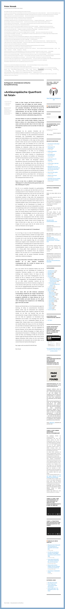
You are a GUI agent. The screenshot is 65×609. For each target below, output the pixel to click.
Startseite (5, 69)
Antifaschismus (52, 293)
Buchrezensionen (53, 278)
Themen (27, 69)
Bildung (50, 296)
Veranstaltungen (40, 69)
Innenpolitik (51, 300)
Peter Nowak (10, 6)
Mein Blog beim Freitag (52, 582)
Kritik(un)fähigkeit (50, 51)
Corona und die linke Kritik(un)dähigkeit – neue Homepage (12, 33)
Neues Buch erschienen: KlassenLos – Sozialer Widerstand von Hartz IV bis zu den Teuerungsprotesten (18, 27)
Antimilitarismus (51, 270)
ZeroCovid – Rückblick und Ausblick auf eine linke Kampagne (45, 48)
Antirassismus (51, 272)
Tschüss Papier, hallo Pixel (53, 163)
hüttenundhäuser (52, 299)
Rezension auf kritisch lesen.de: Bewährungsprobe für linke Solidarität (13, 55)
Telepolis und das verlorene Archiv (9, 14)
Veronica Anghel (51, 309)
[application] (54, 511)
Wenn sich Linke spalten (53, 172)
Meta (13, 70)
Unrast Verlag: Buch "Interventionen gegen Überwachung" (52, 585)
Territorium (6, 113)
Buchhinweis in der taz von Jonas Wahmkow (54, 54)
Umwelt (50, 308)
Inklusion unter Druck (52, 175)
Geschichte (50, 288)
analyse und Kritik (8, 107)
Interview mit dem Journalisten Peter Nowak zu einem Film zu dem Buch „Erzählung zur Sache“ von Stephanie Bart (36, 23)
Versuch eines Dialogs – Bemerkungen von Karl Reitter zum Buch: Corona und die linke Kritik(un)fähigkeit (39, 55)
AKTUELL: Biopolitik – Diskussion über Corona (17, 69)
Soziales (50, 307)
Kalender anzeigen (56, 133)
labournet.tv (52, 422)
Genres (31, 69)
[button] (50, 134)
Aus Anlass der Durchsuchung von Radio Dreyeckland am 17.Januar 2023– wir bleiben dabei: (16, 39)
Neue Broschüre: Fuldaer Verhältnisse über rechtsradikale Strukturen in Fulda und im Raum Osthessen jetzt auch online (39, 42)
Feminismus (51, 297)
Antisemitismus (9, 49)
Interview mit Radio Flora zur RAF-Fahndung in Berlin (11, 23)
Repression (51, 305)
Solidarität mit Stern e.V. (49, 20)
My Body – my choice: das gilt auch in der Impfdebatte (43, 52)
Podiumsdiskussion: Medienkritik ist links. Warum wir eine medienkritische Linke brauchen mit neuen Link (18, 20)
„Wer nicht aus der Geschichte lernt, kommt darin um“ (11, 30)
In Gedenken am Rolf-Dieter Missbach (39, 20)
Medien (50, 304)
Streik (59, 48)
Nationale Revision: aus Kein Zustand (43, 29)
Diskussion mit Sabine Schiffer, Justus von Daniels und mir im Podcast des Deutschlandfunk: (16, 24)
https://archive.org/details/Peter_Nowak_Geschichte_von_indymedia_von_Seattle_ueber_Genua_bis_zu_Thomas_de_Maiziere (54, 349)
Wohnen (56, 48)
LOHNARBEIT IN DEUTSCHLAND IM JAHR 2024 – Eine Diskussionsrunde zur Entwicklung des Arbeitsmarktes (19, 17)
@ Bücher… (35, 69)
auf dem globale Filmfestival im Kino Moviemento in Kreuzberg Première (54, 476)
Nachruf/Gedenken (51, 289)
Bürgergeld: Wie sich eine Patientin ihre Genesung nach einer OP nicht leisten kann (54, 168)
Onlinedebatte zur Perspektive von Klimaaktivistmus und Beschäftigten (27, 29)
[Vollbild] (59, 514)
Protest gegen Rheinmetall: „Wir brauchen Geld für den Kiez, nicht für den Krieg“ (53, 561)
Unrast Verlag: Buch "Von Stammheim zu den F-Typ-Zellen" (53, 589)
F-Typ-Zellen (14, 49)
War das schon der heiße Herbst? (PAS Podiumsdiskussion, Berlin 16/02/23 (44, 27)
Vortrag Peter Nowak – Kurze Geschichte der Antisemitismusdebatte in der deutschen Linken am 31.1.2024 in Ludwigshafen (21, 26)
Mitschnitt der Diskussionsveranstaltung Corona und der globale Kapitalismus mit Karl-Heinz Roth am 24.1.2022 (19, 52)
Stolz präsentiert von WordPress (16, 603)
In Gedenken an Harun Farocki (37, 72)
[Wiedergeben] (48, 514)
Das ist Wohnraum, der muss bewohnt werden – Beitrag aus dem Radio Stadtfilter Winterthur (37, 21)
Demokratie (24, 49)
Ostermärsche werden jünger (53, 143)
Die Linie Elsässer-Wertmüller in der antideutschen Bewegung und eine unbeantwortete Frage (17, 11)
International (8, 103)
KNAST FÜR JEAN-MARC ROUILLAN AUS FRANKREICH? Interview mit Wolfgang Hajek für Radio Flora (18, 72)
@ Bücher (51, 277)
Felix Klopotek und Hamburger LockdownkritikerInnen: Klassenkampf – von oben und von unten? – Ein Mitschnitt (20, 48)
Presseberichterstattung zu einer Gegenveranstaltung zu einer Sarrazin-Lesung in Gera (16, 73)
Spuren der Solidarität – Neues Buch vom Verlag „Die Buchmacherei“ (13, 21)
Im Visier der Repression (7, 70)
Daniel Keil (6, 112)
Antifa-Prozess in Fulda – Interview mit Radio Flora (11, 75)
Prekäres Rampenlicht (52, 151)
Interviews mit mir (55, 69)
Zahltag (5, 49)
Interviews (7, 104)
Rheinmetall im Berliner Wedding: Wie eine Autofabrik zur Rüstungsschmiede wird (54, 566)
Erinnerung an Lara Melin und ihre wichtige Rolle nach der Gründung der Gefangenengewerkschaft (18, 58)
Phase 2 (9, 112)
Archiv (9, 69)
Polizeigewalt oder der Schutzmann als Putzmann (46, 26)
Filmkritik (50, 274)
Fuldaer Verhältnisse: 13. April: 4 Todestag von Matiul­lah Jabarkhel (13, 42)
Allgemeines (51, 292)
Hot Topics (50, 320)
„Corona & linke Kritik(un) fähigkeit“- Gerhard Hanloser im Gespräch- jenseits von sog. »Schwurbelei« (18, 66)
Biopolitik (50, 273)
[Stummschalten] (57, 514)
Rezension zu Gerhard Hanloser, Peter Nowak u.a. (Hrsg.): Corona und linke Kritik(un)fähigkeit (33, 54)
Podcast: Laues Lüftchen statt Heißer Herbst (10, 29)
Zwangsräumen (19, 49)
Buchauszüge (51, 282)
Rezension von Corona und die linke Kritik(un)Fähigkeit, (12, 54)
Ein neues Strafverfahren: (34, 39)
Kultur (50, 303)
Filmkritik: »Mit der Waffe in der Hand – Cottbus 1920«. (27, 30)
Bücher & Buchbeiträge (48, 69)
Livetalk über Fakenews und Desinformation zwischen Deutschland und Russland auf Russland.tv (29, 70)
